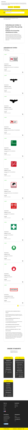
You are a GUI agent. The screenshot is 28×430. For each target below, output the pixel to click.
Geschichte (5, 404)
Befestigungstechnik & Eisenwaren (10, 18)
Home (4, 18)
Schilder (16, 18)
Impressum (16, 404)
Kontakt (5, 409)
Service (5, 408)
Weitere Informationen (7, 4)
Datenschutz (20, 428)
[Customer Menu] (23, 10)
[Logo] (8, 10)
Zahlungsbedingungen (6, 418)
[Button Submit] (22, 72)
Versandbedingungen (6, 416)
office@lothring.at (8, 367)
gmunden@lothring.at (8, 390)
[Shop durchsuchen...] (14, 13)
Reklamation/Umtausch (7, 417)
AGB (15, 407)
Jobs (4, 407)
